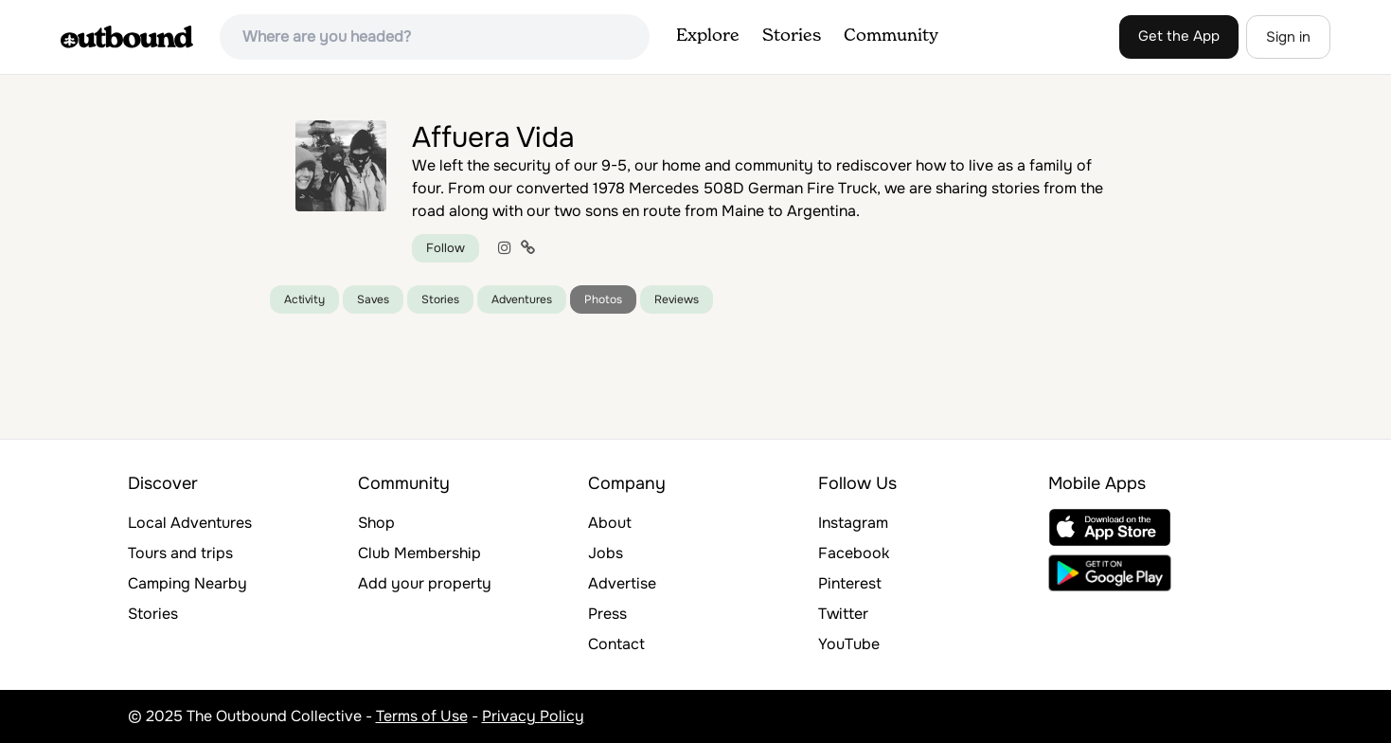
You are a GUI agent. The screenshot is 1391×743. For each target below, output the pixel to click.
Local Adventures (190, 523)
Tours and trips (180, 553)
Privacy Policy (533, 716)
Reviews (676, 299)
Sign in (1288, 36)
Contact (616, 644)
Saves (373, 299)
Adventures (521, 299)
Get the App (1179, 36)
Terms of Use (422, 716)
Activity (304, 299)
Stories (791, 36)
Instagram (853, 523)
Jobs (605, 553)
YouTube (849, 644)
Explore (708, 36)
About (610, 523)
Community (891, 36)
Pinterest (850, 583)
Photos (603, 299)
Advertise (622, 583)
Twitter (843, 614)
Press (607, 614)
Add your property (424, 583)
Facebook (853, 553)
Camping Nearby (187, 583)
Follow (445, 248)
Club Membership (419, 553)
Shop (376, 523)
